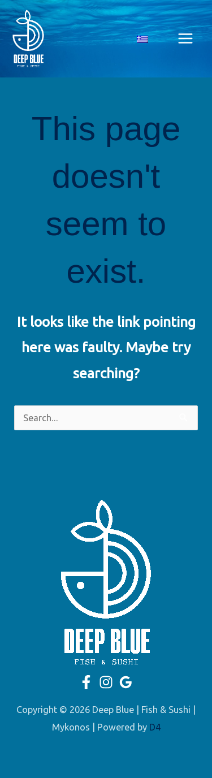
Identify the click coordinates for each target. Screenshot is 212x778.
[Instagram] (106, 682)
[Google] (126, 682)
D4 (155, 727)
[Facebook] (86, 682)
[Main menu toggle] (185, 38)
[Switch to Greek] (142, 38)
